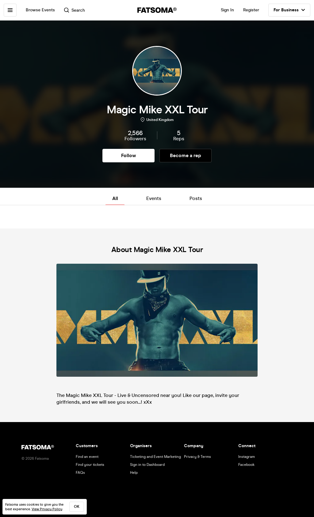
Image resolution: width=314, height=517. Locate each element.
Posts (196, 198)
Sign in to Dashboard (147, 464)
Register (251, 10)
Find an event (87, 457)
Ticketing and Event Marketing (155, 457)
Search (74, 10)
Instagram (246, 457)
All (115, 198)
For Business (289, 10)
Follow (128, 155)
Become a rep (185, 155)
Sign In (227, 10)
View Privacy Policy (47, 509)
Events (153, 198)
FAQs (80, 472)
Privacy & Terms (197, 457)
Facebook (246, 464)
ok (76, 506)
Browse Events (40, 10)
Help (134, 472)
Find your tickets (90, 464)
